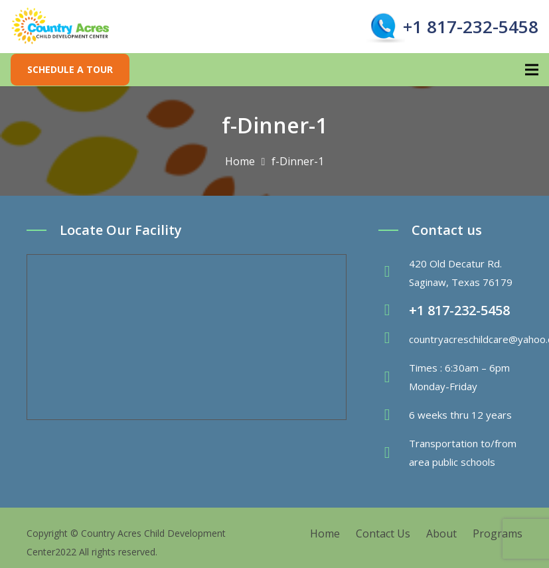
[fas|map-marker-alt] (393, 272)
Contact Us (383, 533)
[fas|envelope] (393, 339)
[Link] (61, 26)
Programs (497, 533)
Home (325, 533)
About (441, 533)
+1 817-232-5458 (470, 26)
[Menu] (531, 69)
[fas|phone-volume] (393, 310)
